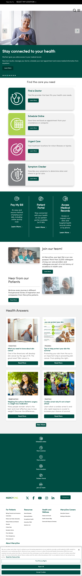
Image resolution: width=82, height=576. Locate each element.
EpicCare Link (27, 522)
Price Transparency (10, 533)
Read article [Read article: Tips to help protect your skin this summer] (59, 340)
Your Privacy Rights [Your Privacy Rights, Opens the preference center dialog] (41, 561)
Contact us (65, 495)
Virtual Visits (9, 525)
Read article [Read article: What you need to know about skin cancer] (23, 340)
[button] (79, 9)
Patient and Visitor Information (13, 516)
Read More (13, 298)
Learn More (8, 67)
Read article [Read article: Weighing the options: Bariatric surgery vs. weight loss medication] (23, 393)
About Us (8, 544)
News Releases (27, 511)
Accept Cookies (41, 572)
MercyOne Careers (64, 511)
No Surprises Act (9, 536)
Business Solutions (28, 514)
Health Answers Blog (47, 516)
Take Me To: (10, 2)
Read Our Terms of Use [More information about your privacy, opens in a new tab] (13, 557)
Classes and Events (46, 513)
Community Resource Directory (49, 519)
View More (41, 422)
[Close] (79, 550)
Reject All (41, 566)
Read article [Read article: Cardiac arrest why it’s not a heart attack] (59, 393)
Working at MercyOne (65, 514)
